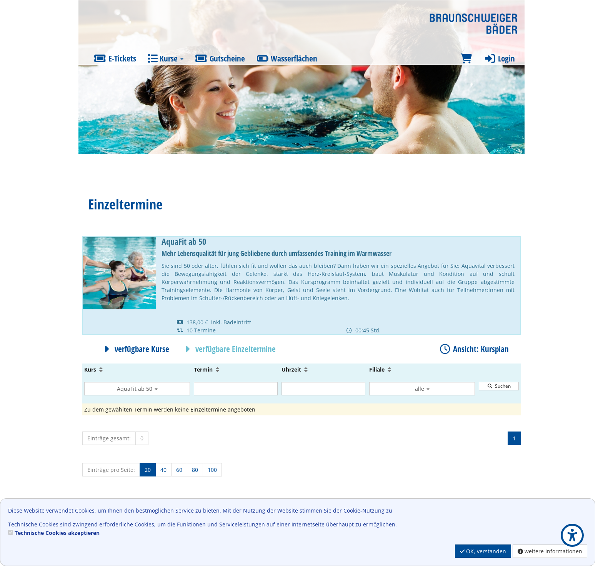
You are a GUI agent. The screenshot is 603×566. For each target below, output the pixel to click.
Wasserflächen (287, 58)
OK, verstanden (483, 551)
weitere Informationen (550, 551)
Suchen (499, 386)
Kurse (165, 58)
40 (163, 469)
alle (422, 388)
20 (148, 469)
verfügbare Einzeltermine (228, 349)
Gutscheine (220, 58)
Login (499, 58)
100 (212, 469)
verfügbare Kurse (134, 349)
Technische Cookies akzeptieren (57, 532)
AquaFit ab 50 (137, 388)
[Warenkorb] (466, 59)
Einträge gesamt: (109, 438)
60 (179, 469)
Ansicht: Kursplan (473, 349)
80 (195, 469)
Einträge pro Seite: (111, 469)
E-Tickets (115, 58)
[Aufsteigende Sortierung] (101, 369)
